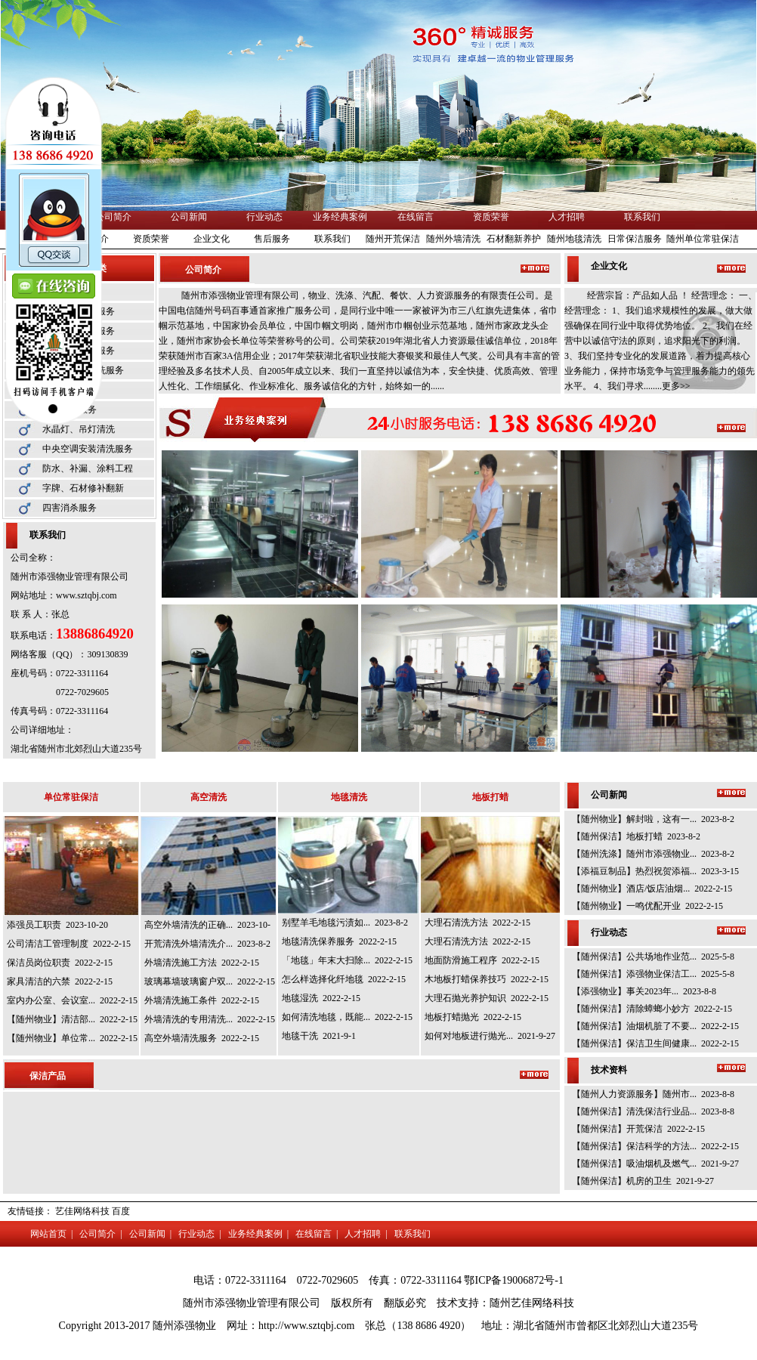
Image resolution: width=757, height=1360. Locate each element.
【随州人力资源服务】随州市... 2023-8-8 (653, 1094)
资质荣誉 (491, 217)
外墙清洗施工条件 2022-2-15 (201, 1000)
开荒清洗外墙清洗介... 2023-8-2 (207, 943)
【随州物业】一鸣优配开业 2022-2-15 (647, 906)
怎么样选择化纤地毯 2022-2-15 (344, 979)
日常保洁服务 (634, 238)
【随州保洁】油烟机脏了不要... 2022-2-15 (655, 1026)
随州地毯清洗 (574, 238)
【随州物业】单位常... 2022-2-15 (72, 1038)
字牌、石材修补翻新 (83, 488)
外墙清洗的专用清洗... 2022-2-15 (209, 1019)
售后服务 (272, 238)
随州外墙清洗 (453, 238)
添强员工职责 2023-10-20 (57, 925)
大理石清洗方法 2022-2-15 (477, 922)
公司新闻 (189, 217)
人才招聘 (566, 217)
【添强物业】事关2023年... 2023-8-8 (644, 991)
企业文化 (211, 238)
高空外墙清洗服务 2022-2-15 (201, 1038)
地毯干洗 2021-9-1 (319, 1036)
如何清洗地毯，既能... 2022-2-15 (347, 1017)
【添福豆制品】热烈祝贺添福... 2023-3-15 (655, 871)
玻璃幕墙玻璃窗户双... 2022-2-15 (209, 981)
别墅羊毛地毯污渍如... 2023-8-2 (345, 922)
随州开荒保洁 (393, 238)
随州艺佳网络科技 (532, 1303)
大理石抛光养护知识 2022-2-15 (486, 998)
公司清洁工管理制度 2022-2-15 (69, 943)
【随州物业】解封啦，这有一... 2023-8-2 (653, 819)
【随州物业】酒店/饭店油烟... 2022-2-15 (652, 888)
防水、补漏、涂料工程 (87, 468)
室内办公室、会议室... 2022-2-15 (72, 1000)
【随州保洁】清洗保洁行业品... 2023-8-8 (653, 1111)
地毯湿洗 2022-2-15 (321, 998)
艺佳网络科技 (82, 1211)
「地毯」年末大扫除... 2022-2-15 (347, 960)
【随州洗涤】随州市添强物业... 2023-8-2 (653, 853)
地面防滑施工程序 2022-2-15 (482, 960)
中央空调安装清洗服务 (87, 449)
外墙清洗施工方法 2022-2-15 (201, 962)
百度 (121, 1211)
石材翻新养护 (514, 238)
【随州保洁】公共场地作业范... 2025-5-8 (653, 956)
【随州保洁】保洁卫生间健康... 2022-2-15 (655, 1043)
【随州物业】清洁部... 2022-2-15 (72, 1019)
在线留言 (415, 217)
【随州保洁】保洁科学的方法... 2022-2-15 (655, 1146)
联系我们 (642, 217)
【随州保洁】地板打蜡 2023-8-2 (636, 836)
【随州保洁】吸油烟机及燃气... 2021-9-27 (655, 1163)
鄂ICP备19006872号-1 (513, 1280)
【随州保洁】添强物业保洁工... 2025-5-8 (653, 974)
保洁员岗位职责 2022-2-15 (60, 962)
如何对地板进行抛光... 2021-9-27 (490, 1036)
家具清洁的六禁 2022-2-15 (60, 981)
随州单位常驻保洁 (702, 238)
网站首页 (48, 1234)
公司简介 (113, 217)
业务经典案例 (340, 217)
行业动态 (264, 217)
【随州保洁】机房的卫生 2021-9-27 (643, 1181)
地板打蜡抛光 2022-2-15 (473, 1017)
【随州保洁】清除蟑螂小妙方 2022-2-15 (652, 1008)
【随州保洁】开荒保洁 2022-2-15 (638, 1129)
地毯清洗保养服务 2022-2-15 (339, 941)
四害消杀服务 (69, 507)
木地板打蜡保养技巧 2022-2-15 (486, 979)
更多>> (676, 386)
